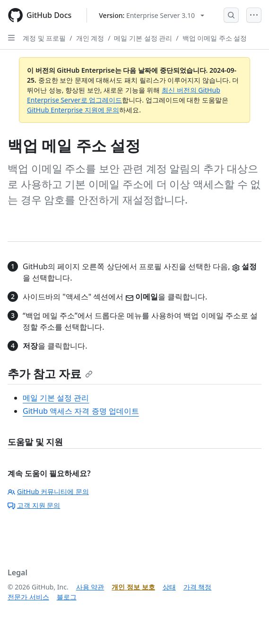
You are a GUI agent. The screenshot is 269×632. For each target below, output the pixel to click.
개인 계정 (90, 38)
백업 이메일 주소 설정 (214, 38)
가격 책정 (197, 586)
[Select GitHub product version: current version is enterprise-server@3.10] (151, 15)
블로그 (67, 596)
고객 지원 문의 (34, 505)
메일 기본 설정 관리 (143, 38)
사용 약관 (90, 586)
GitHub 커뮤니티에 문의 (48, 491)
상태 (169, 586)
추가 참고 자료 (50, 373)
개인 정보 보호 (133, 586)
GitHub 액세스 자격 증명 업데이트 (81, 411)
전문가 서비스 (28, 596)
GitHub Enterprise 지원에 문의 (73, 109)
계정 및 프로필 (44, 38)
